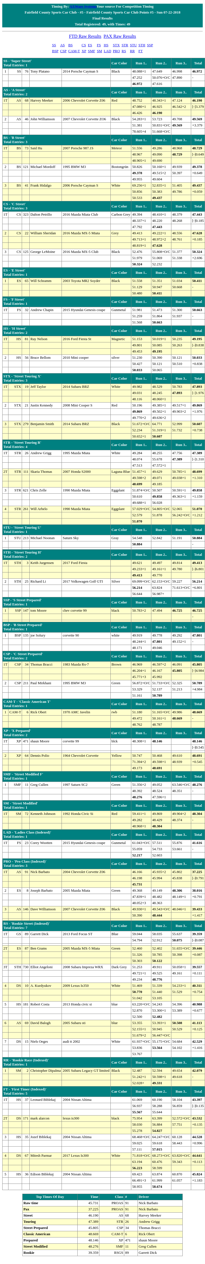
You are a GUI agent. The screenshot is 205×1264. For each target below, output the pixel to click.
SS (54, 45)
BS (70, 45)
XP (84, 51)
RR (132, 51)
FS (99, 45)
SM (99, 51)
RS (124, 51)
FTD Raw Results (85, 36)
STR (125, 45)
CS (84, 45)
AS (62, 45)
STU (133, 45)
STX (116, 45)
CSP (63, 51)
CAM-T (74, 51)
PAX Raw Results (120, 36)
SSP (150, 45)
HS (106, 45)
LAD (107, 51)
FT (140, 51)
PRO (116, 51)
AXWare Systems (82, 6)
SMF (91, 51)
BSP (55, 51)
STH (141, 45)
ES (90, 45)
